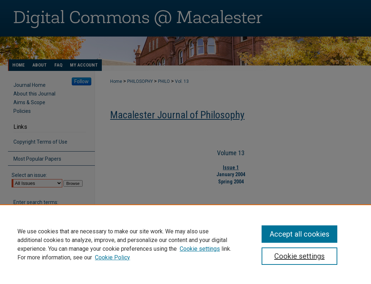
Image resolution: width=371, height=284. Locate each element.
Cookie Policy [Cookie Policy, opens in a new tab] (112, 257)
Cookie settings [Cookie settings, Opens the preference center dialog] (299, 256)
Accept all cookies (299, 234)
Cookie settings (200, 248)
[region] (185, 244)
